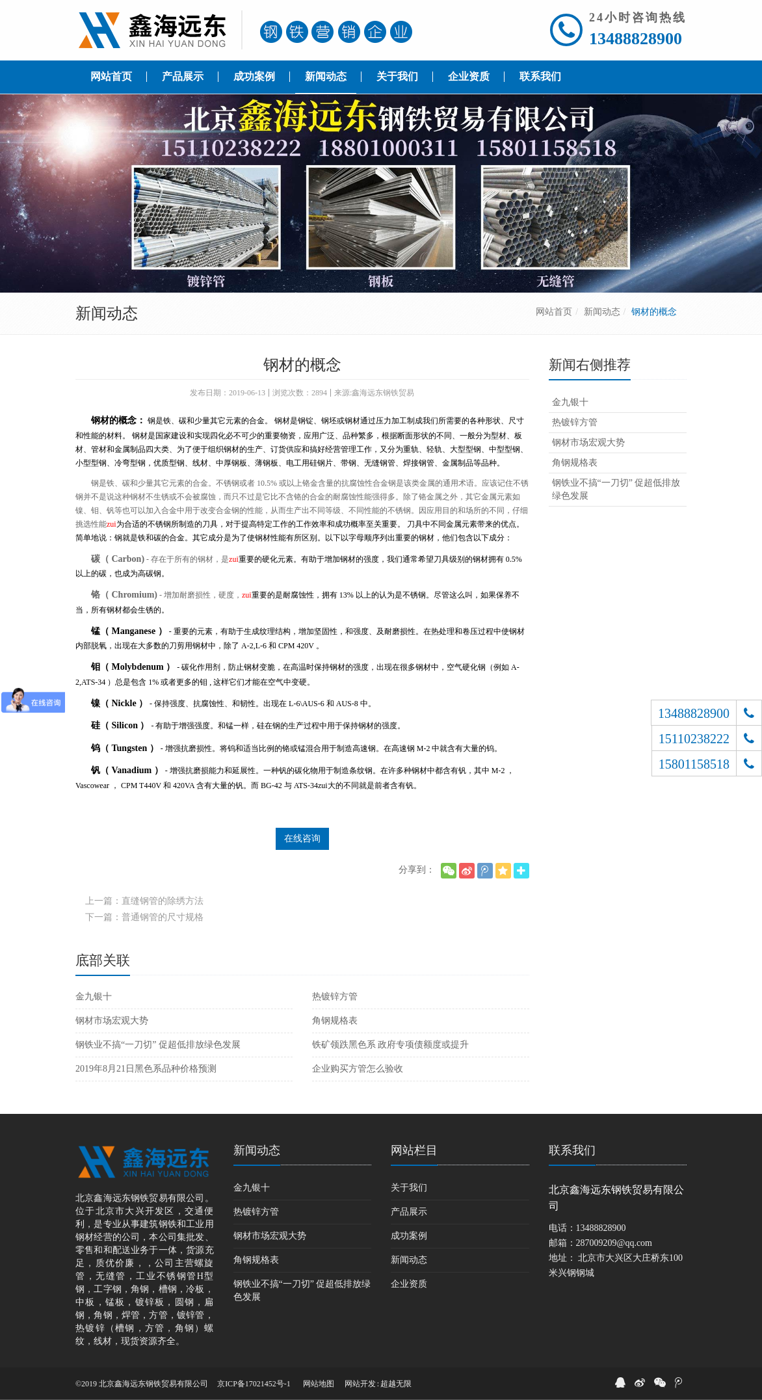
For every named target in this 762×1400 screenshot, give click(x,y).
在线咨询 (302, 838)
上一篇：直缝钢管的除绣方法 (144, 901)
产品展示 (409, 1212)
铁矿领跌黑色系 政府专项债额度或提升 (390, 1045)
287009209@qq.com (614, 1243)
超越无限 (396, 1383)
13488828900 (635, 38)
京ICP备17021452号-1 (254, 1383)
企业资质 (409, 1284)
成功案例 (409, 1236)
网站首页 (554, 312)
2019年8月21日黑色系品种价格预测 (146, 1069)
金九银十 (93, 996)
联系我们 (572, 1150)
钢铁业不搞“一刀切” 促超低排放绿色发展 (158, 1045)
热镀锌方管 (335, 996)
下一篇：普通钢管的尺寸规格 (144, 917)
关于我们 (409, 1188)
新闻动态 (602, 312)
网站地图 (318, 1383)
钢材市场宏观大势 (111, 1020)
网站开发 (360, 1383)
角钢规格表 (335, 1020)
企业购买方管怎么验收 (357, 1069)
